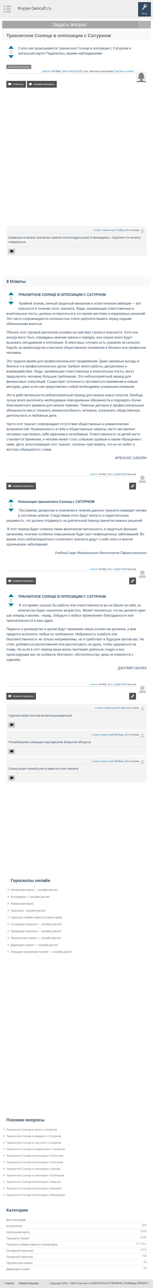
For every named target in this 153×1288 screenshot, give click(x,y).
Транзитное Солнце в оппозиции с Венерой (33, 1188)
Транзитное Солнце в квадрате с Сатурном (33, 1136)
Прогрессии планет (19, 1263)
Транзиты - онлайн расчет (28, 910)
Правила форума (28, 1283)
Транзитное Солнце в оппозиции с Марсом (33, 1181)
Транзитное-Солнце (19, 67)
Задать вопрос (69, 24)
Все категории (16, 1220)
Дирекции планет (18, 1269)
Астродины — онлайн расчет (30, 897)
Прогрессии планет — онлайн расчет (36, 938)
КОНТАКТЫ (99, 1283)
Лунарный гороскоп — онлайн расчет (36, 931)
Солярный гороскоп (19, 1250)
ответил (94, 474)
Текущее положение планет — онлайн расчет (42, 951)
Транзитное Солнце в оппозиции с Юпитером (35, 1175)
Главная (9, 1283)
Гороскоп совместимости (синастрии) (36, 917)
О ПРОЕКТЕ (115, 1283)
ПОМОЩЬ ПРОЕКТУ (136, 1283)
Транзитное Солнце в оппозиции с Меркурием (35, 1195)
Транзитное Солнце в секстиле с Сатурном (33, 1142)
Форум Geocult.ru (34, 8)
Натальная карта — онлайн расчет (34, 889)
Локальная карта (22, 903)
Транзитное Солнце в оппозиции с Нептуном (34, 1162)
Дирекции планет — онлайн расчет (34, 945)
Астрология (14, 1226)
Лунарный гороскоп (19, 1256)
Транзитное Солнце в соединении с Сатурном (35, 1149)
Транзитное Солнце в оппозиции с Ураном (33, 1168)
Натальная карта (18, 1232)
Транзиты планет (124, 71)
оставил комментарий (105, 230)
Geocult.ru (84, 1283)
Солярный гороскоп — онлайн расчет (36, 924)
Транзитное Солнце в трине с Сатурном (31, 1129)
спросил (46, 71)
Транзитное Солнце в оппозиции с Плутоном (34, 1155)
